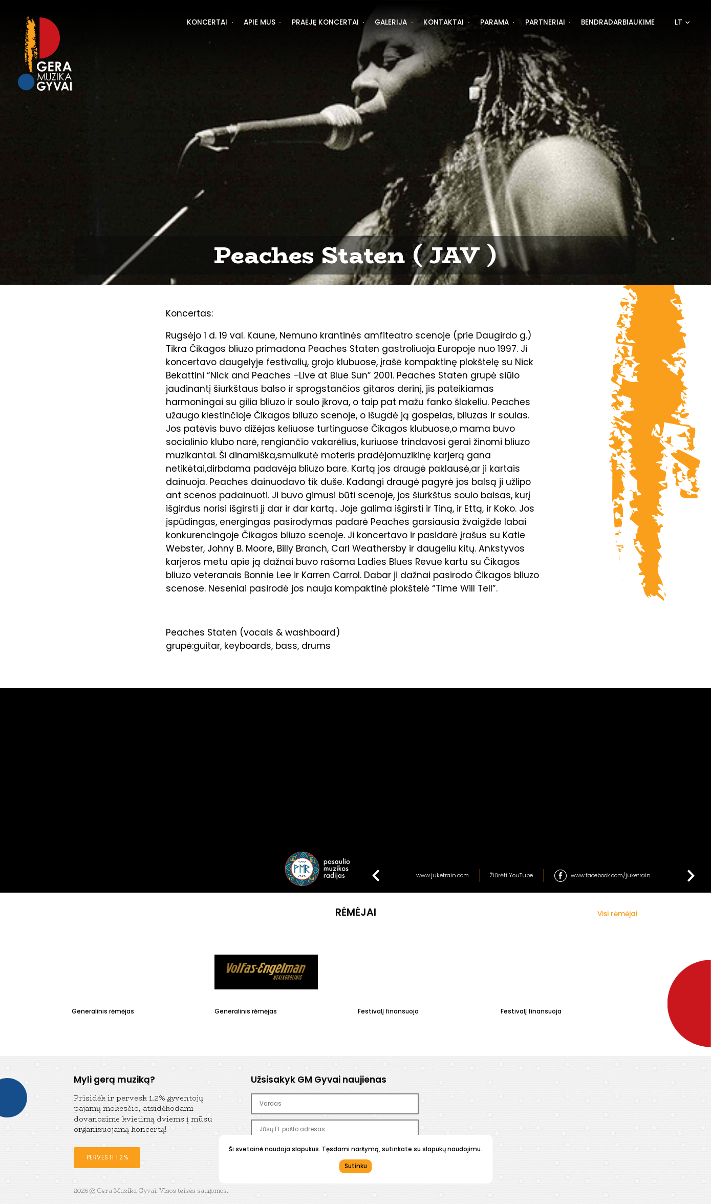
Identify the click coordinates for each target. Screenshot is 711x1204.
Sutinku (355, 1166)
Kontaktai (443, 22)
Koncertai (207, 22)
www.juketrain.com (442, 875)
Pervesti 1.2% (107, 1157)
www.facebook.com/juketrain (611, 875)
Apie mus (259, 22)
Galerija (391, 22)
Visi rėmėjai (617, 914)
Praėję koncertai (325, 22)
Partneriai (545, 22)
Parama (494, 22)
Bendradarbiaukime (618, 22)
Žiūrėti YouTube (511, 875)
